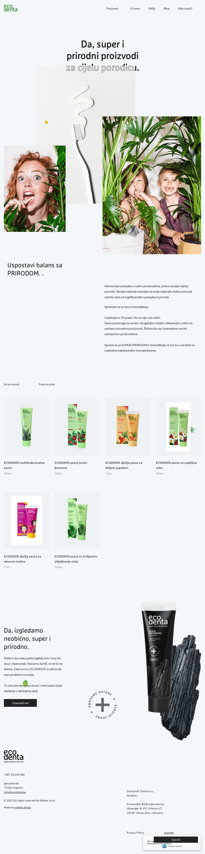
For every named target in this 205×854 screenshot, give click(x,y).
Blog (166, 8)
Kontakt (169, 832)
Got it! (176, 839)
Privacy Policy (135, 832)
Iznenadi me (20, 703)
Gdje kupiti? (185, 8)
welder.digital (23, 807)
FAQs (152, 8)
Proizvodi (112, 8)
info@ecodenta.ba (15, 792)
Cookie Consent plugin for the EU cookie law (172, 846)
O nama (135, 8)
